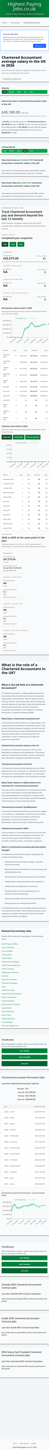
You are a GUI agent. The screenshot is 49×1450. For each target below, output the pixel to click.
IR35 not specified (33, 437)
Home (4, 23)
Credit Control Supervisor (11, 965)
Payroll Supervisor (8, 1019)
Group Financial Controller (11, 994)
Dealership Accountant (10, 972)
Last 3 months (24, 1057)
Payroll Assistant (8, 1011)
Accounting (15, 23)
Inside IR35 (7, 437)
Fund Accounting (8, 990)
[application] (24, 1213)
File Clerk (5, 976)
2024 (13, 244)
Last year (24, 1064)
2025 (5, 244)
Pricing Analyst (7, 1022)
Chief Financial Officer (10, 944)
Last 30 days (24, 1051)
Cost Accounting (8, 947)
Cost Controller (7, 951)
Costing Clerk (7, 955)
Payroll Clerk (6, 1015)
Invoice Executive (8, 1001)
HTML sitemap (24, 1443)
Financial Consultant (9, 979)
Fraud (4, 987)
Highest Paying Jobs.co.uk (24, 6)
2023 (20, 244)
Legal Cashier (7, 1008)
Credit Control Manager (10, 962)
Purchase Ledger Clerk (10, 1026)
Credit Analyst (7, 958)
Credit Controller (8, 969)
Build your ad (39, 46)
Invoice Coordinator (9, 997)
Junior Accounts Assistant (11, 1004)
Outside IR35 (18, 437)
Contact (33, 1443)
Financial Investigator (10, 983)
